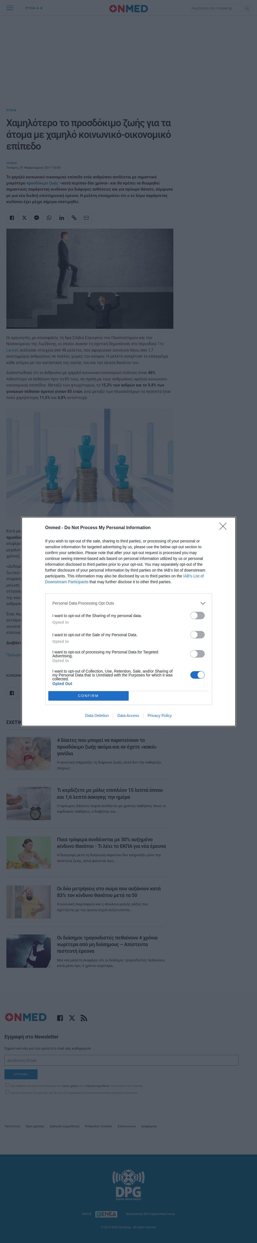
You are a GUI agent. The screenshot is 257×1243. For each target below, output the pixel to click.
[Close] (224, 528)
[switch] (197, 615)
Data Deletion (97, 715)
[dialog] (129, 621)
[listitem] (129, 603)
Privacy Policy (160, 715)
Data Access (128, 715)
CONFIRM (88, 695)
